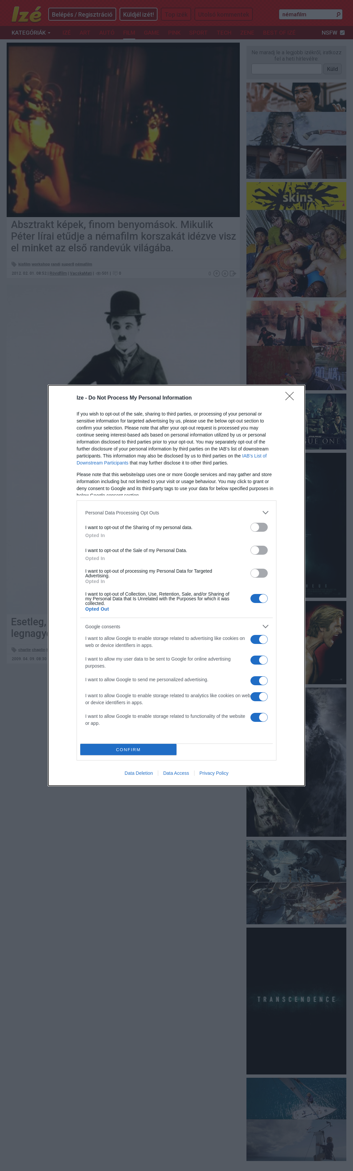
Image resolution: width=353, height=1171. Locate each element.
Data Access (176, 773)
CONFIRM (128, 749)
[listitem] (176, 512)
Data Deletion (139, 773)
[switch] (259, 527)
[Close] (291, 398)
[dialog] (176, 585)
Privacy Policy (213, 773)
